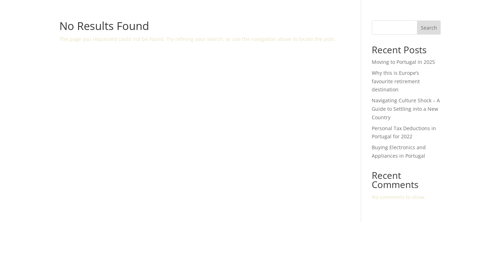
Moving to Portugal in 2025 (403, 62)
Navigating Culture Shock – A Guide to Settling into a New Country (406, 109)
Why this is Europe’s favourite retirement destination (396, 81)
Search (429, 27)
